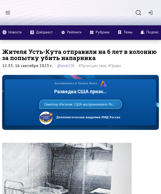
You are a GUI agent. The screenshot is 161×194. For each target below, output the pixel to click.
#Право (114, 65)
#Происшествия (92, 65)
